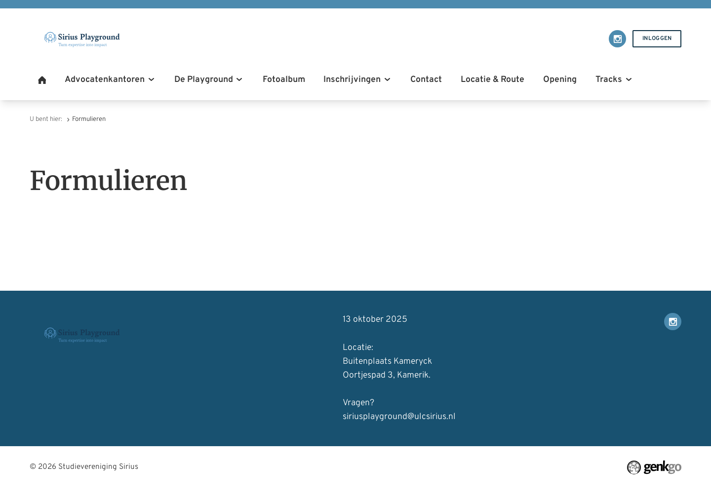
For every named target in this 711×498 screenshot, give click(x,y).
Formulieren (89, 119)
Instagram (617, 38)
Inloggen (657, 38)
